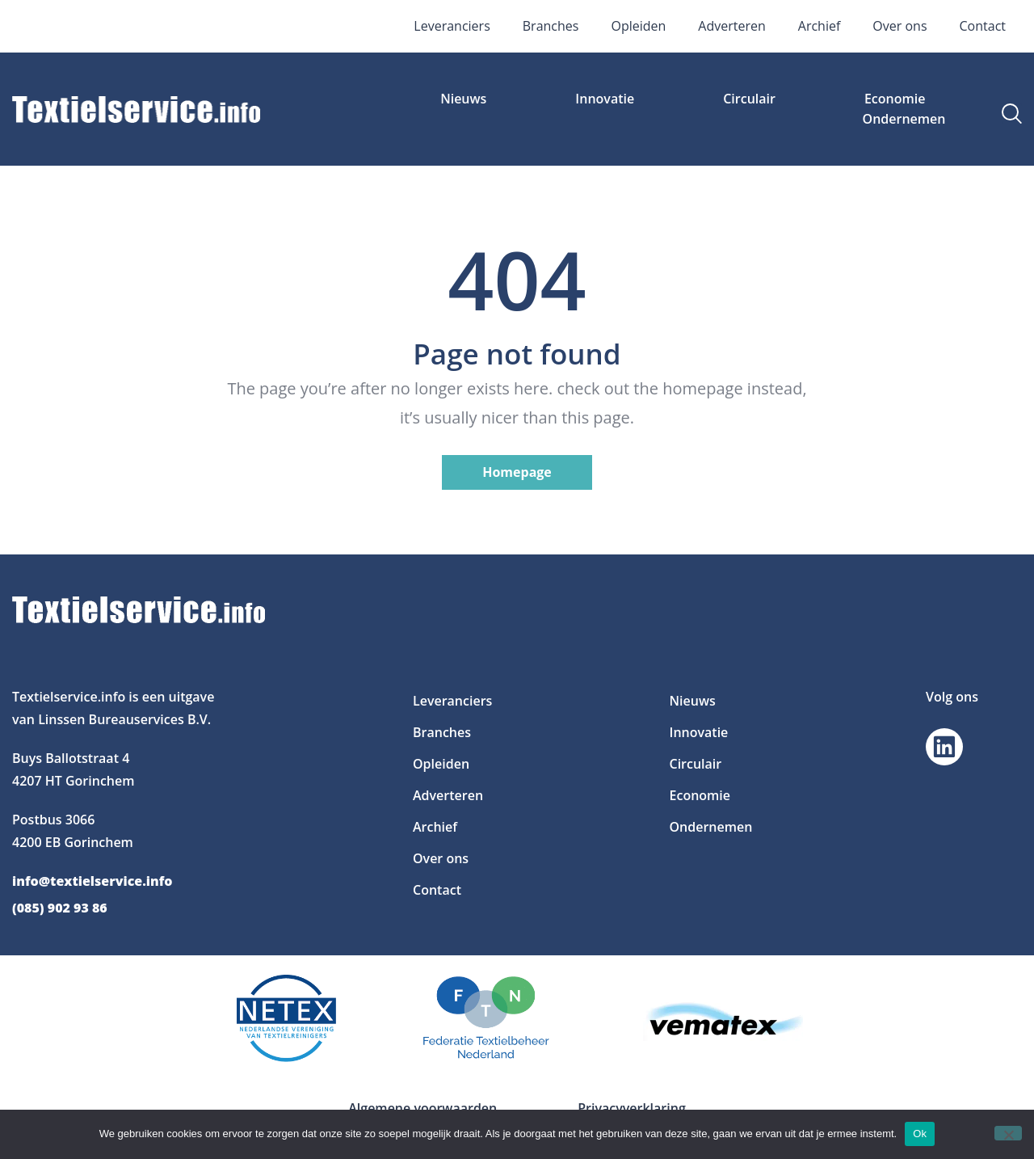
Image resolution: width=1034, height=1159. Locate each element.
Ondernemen (904, 119)
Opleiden (638, 26)
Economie (895, 98)
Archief (819, 26)
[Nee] (1008, 1133)
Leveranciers (452, 26)
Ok (920, 1133)
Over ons (899, 26)
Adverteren (731, 26)
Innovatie (604, 98)
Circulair (749, 98)
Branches (551, 26)
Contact (983, 26)
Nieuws (463, 98)
